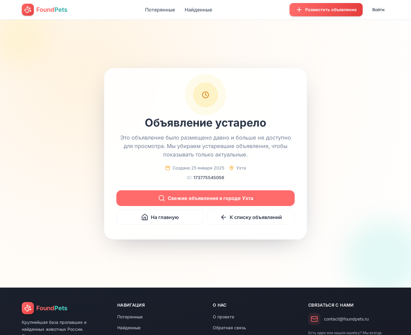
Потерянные (160, 10)
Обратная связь (229, 327)
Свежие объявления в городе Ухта (205, 198)
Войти (378, 9)
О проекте (223, 316)
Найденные (198, 10)
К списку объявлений (251, 217)
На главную (160, 217)
